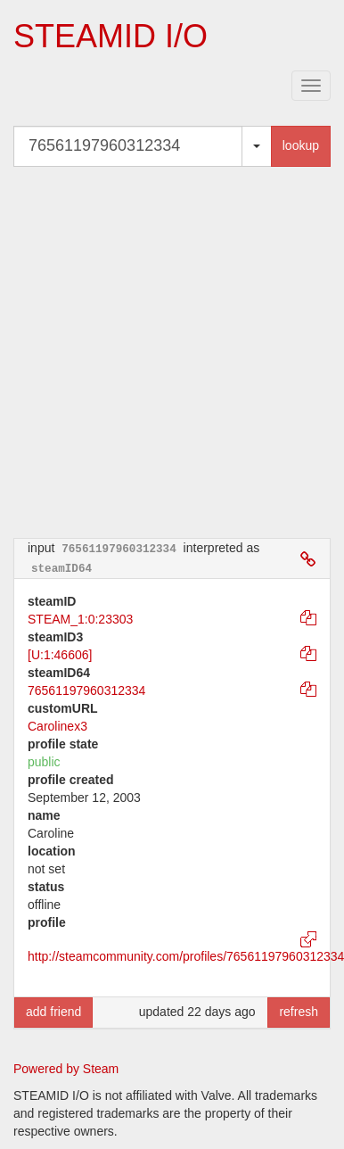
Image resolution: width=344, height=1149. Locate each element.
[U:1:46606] (60, 655)
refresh (298, 1011)
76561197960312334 (86, 690)
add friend (53, 1011)
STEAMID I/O (110, 36)
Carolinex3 (57, 726)
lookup (301, 145)
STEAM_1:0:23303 (80, 619)
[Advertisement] (167, 352)
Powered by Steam (66, 1069)
